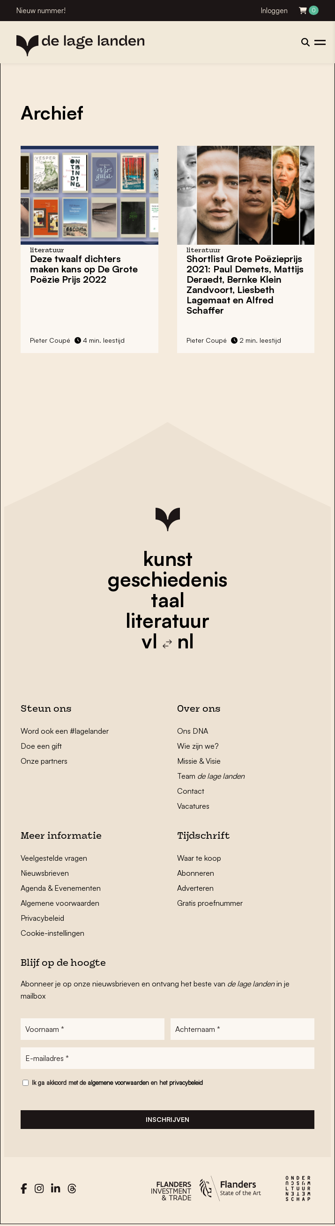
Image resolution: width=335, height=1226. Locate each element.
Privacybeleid (42, 918)
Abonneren (195, 873)
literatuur (167, 620)
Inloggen (274, 10)
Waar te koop (199, 858)
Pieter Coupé (50, 340)
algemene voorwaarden (118, 1082)
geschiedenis (167, 579)
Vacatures (193, 806)
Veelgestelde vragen (54, 858)
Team (211, 776)
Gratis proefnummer (210, 903)
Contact (190, 791)
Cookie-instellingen (52, 933)
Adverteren (195, 888)
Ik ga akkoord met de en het (117, 1082)
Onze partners (44, 761)
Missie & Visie (199, 761)
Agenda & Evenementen (61, 888)
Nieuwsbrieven (45, 873)
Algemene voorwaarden (60, 903)
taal (168, 599)
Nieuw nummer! (41, 10)
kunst (168, 558)
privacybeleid (186, 1082)
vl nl (167, 641)
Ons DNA (192, 731)
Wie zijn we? (198, 746)
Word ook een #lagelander (65, 731)
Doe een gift (41, 746)
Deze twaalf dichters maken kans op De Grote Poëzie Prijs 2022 (84, 269)
